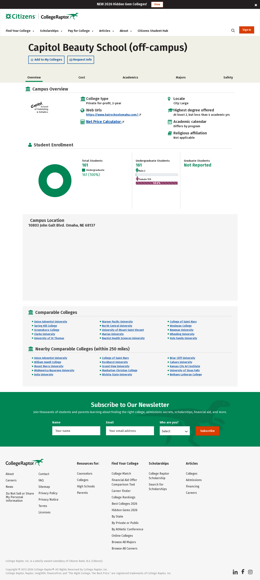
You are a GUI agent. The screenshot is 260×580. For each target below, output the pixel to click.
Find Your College (20, 31)
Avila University (43, 374)
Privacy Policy (48, 493)
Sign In (246, 29)
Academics (130, 77)
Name (56, 422)
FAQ (41, 480)
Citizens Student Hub (153, 31)
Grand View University (115, 366)
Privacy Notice (48, 499)
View (157, 4)
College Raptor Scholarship (159, 476)
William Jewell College (47, 362)
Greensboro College (46, 330)
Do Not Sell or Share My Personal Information (20, 497)
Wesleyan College (181, 325)
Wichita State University (117, 374)
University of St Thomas (49, 338)
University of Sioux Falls (185, 370)
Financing (192, 486)
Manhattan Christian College (119, 370)
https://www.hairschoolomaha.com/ (113, 114)
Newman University (181, 330)
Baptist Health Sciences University (123, 338)
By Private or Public (125, 523)
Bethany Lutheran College (186, 374)
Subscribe (207, 431)
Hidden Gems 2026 (124, 510)
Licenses (44, 512)
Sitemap (44, 487)
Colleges (82, 480)
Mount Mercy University (48, 366)
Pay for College (80, 31)
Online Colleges (122, 535)
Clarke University (44, 334)
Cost (81, 77)
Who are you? (169, 422)
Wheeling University (182, 334)
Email (110, 422)
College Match (121, 473)
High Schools (86, 486)
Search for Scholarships (158, 487)
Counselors (84, 473)
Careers (11, 480)
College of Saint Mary (183, 321)
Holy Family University (183, 338)
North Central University (117, 325)
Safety (228, 77)
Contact (43, 474)
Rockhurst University (115, 362)
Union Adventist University (50, 321)
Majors (181, 77)
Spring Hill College (45, 325)
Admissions (194, 480)
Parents (82, 493)
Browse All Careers (124, 548)
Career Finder (121, 491)
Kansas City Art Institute (185, 366)
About (126, 31)
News (9, 487)
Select (166, 431)
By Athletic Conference (127, 529)
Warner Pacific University (117, 321)
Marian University (113, 334)
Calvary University (181, 362)
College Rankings (123, 497)
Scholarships (51, 31)
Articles (106, 31)
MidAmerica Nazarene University (54, 370)
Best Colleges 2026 (124, 503)
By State (117, 516)
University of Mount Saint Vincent (123, 330)
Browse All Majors (124, 542)
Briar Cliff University (182, 358)
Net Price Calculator (105, 121)
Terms (42, 506)
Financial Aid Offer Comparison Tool (124, 482)
